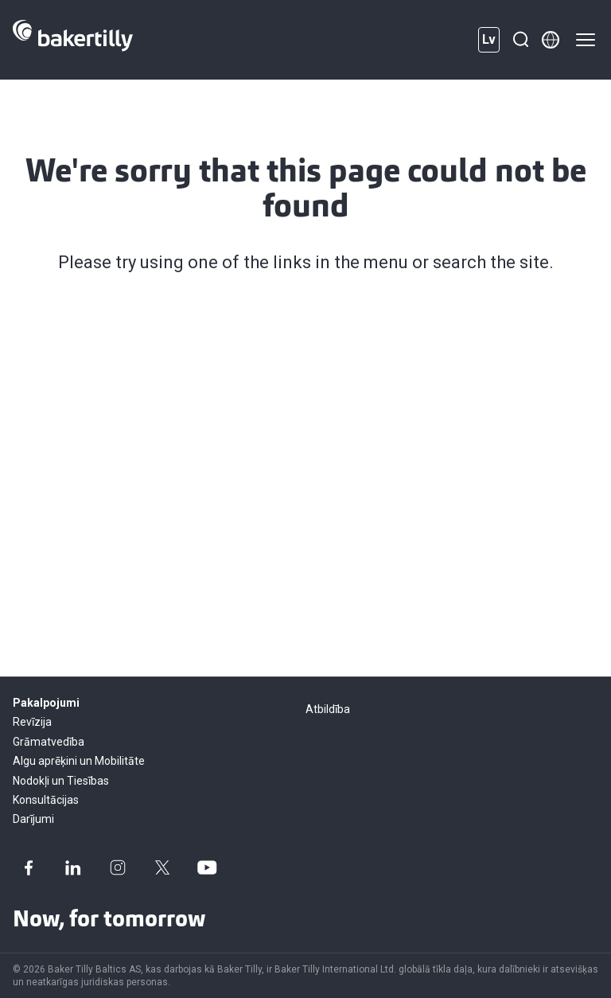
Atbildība (328, 709)
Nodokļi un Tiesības (61, 780)
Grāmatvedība (48, 741)
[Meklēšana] (520, 40)
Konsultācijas (46, 799)
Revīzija (32, 721)
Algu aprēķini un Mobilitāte (79, 760)
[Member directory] (550, 39)
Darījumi (33, 819)
